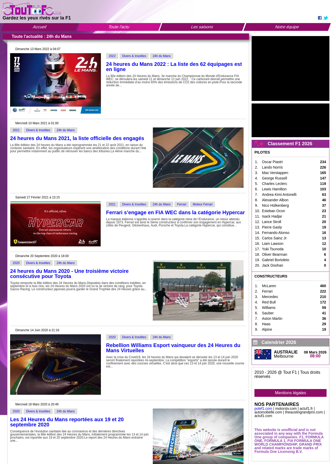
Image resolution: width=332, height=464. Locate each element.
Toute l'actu (119, 27)
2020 (16, 263)
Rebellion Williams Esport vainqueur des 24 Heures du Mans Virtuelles (173, 347)
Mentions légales (290, 393)
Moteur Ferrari (202, 204)
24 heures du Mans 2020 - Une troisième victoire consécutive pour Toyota (69, 273)
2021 (16, 130)
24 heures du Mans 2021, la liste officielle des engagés (77, 138)
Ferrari (181, 204)
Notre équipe (287, 27)
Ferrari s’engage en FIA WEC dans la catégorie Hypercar (175, 212)
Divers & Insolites (134, 56)
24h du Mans (161, 56)
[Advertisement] (290, 68)
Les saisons (202, 27)
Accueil (39, 27)
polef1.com (263, 408)
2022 (112, 56)
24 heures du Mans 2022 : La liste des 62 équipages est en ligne (174, 66)
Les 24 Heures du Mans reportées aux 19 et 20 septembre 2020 (67, 422)
